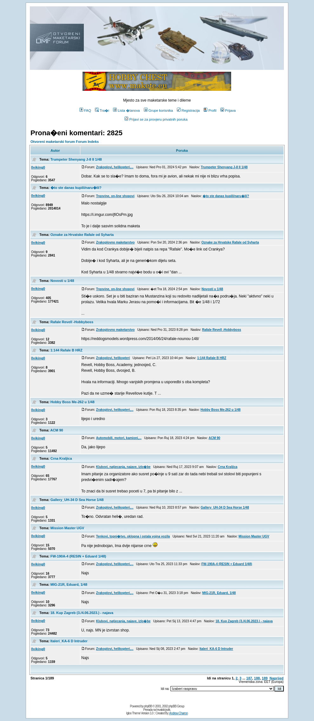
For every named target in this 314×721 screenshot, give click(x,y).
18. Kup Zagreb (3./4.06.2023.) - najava (81, 613)
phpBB (148, 706)
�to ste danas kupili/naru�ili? (76, 188)
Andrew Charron (178, 713)
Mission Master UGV (67, 528)
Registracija (188, 110)
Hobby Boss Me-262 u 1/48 (72, 402)
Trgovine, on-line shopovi (115, 196)
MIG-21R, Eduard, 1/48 (68, 584)
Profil (210, 110)
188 (257, 678)
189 (265, 678)
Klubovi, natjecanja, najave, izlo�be (123, 467)
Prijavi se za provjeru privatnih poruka (155, 119)
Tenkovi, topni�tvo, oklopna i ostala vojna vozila (133, 536)
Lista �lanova (126, 110)
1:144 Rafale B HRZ (66, 350)
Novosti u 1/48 (62, 281)
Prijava (228, 110)
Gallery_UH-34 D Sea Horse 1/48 (77, 500)
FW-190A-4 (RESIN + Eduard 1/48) (78, 556)
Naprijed (277, 678)
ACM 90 (56, 430)
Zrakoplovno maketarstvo (115, 242)
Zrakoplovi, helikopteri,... (114, 167)
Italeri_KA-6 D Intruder (69, 641)
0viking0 (38, 167)
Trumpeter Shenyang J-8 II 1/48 (76, 159)
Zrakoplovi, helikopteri (113, 358)
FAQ (85, 110)
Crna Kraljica (61, 458)
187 (249, 678)
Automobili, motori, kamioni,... (118, 438)
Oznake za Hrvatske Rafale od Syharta (82, 235)
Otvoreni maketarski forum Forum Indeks (64, 142)
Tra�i (102, 110)
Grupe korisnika (158, 110)
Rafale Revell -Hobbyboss (71, 322)
